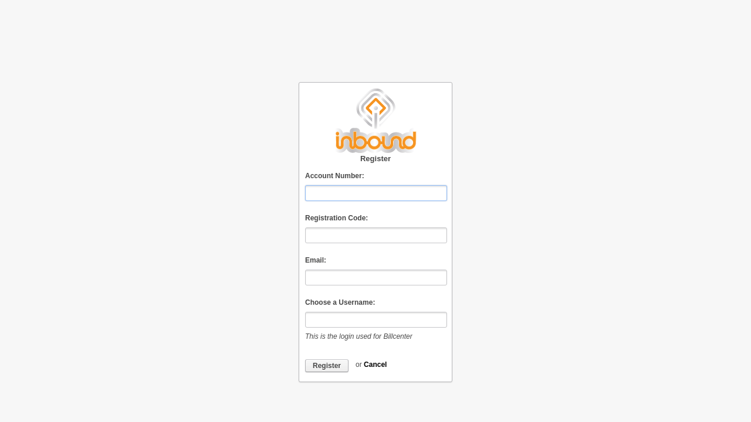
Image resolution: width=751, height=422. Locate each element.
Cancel (375, 364)
